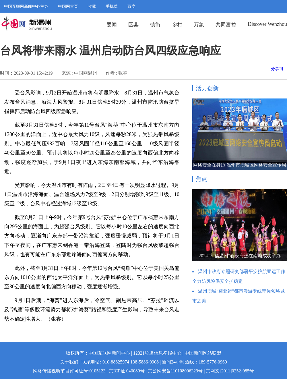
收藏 (92, 6)
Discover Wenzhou (267, 24)
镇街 (155, 25)
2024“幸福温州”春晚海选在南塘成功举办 (240, 255)
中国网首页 (68, 6)
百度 (131, 6)
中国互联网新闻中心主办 (26, 6)
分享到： (279, 69)
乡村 (177, 25)
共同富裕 (226, 25)
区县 (133, 25)
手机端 (112, 6)
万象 (199, 25)
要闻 (111, 25)
